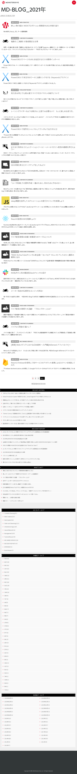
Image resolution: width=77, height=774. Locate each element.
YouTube (41, 757)
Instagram (46, 757)
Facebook (31, 757)
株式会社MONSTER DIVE (38, 384)
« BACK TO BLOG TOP (7, 15)
